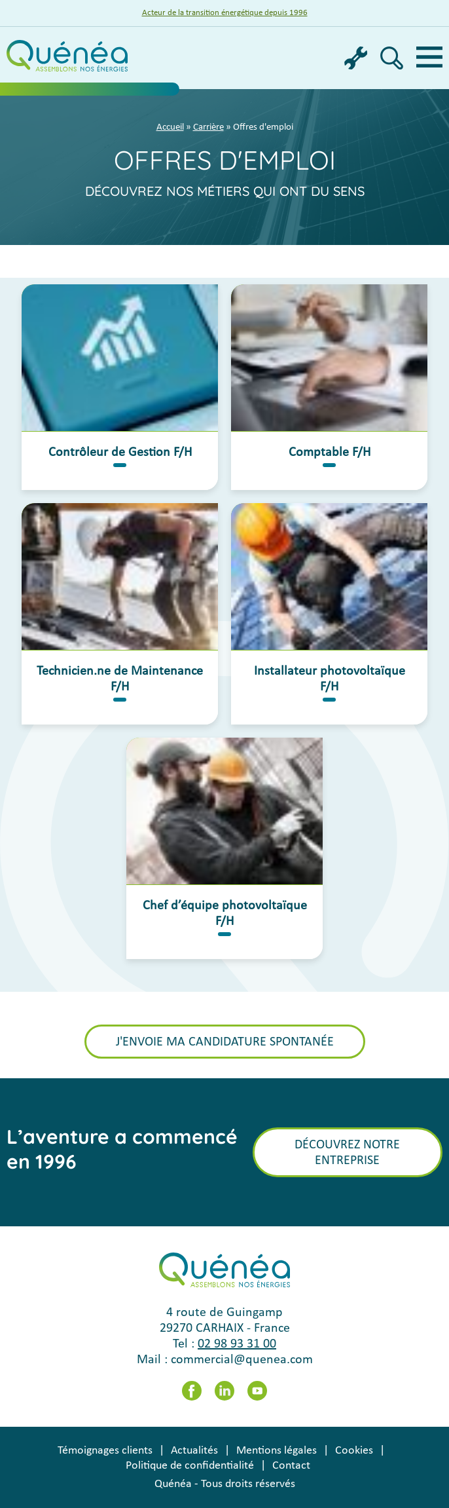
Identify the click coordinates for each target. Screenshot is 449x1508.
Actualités (194, 1450)
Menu (429, 57)
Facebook (192, 1391)
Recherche (391, 58)
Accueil (170, 127)
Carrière (208, 127)
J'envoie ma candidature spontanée (225, 1042)
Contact (291, 1466)
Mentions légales (276, 1450)
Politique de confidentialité (190, 1466)
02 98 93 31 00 (237, 1344)
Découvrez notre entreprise (347, 1153)
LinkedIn (224, 1391)
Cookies (354, 1450)
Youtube (257, 1391)
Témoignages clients (105, 1450)
